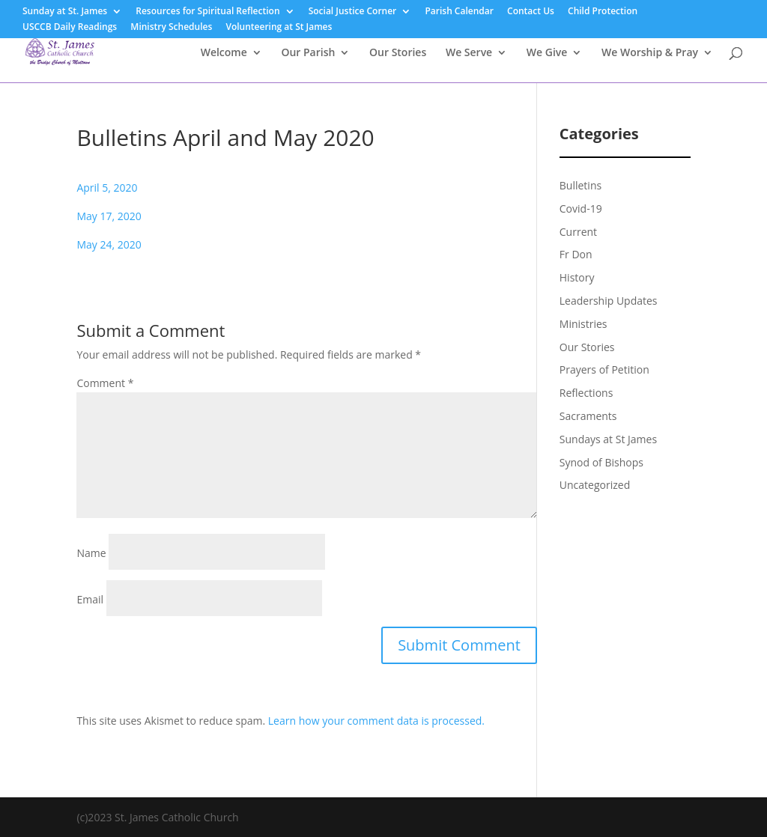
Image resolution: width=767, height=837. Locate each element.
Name (91, 553)
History (577, 277)
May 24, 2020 (108, 244)
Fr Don (576, 254)
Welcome (224, 53)
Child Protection (602, 12)
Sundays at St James (608, 439)
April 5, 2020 (106, 187)
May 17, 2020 (108, 216)
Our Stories (397, 53)
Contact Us (530, 12)
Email (89, 599)
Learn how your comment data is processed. (376, 720)
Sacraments (588, 416)
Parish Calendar (459, 12)
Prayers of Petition (604, 369)
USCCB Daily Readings (69, 27)
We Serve (469, 53)
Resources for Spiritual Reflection (207, 12)
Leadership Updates (609, 300)
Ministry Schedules (171, 27)
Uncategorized (595, 485)
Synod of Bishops (601, 462)
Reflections (586, 393)
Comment (104, 383)
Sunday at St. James (64, 12)
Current (578, 232)
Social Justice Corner (353, 12)
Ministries (583, 324)
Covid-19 (581, 208)
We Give (547, 53)
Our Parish (308, 53)
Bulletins (580, 185)
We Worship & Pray (649, 53)
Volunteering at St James (278, 27)
